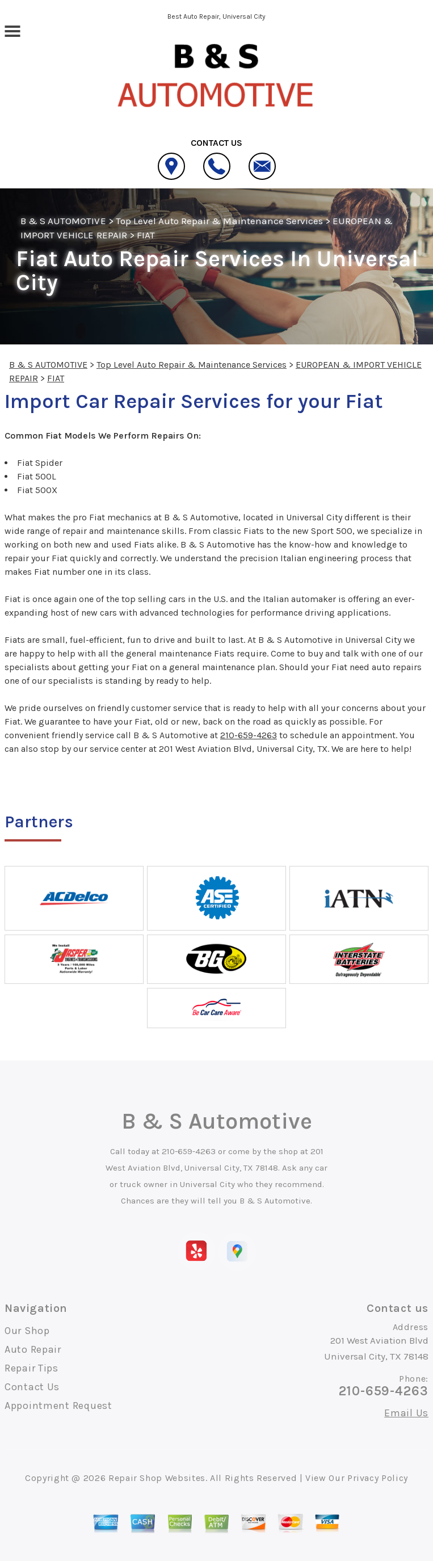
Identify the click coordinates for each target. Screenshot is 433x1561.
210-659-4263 (248, 735)
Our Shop (27, 1330)
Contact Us (32, 1387)
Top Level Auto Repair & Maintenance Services (219, 220)
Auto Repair (33, 1349)
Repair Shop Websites (156, 1477)
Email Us (406, 1413)
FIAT (146, 235)
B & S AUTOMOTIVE (63, 220)
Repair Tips (31, 1368)
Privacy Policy (377, 1477)
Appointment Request (58, 1405)
